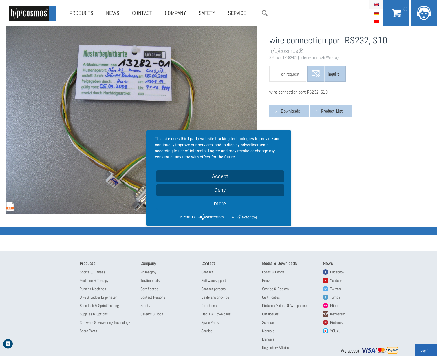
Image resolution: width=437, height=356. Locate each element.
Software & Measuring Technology (105, 322)
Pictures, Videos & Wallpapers (284, 305)
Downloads (290, 111)
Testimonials (150, 280)
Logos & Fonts (273, 272)
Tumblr (335, 297)
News (112, 13)
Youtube (336, 280)
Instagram (337, 314)
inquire (334, 74)
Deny (220, 190)
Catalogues (270, 314)
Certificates (149, 288)
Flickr (334, 305)
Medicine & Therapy (94, 280)
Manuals (268, 330)
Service (237, 13)
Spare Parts (88, 330)
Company (175, 13)
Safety (207, 13)
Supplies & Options (94, 314)
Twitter (335, 288)
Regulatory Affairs (275, 347)
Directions (209, 305)
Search (264, 13)
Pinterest (337, 322)
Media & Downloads (216, 314)
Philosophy (148, 272)
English (376, 4)
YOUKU (335, 330)
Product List (332, 111)
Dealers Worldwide (215, 297)
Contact (142, 13)
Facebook (337, 272)
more (220, 203)
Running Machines (93, 288)
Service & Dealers (275, 288)
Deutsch (376, 13)
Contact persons (213, 288)
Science (268, 322)
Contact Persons (152, 297)
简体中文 (376, 21)
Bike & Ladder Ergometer (98, 297)
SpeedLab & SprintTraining (99, 305)
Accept (220, 176)
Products (81, 13)
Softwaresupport (213, 280)
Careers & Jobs (151, 314)
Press (266, 280)
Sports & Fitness (92, 272)
